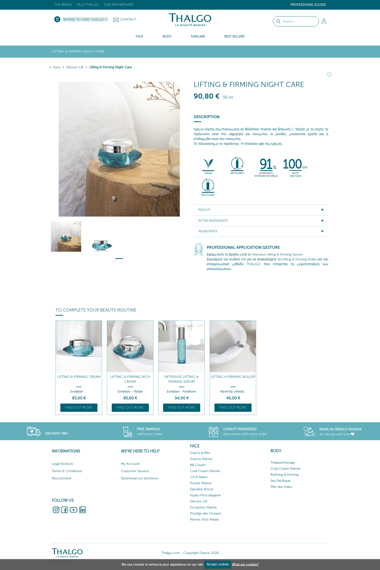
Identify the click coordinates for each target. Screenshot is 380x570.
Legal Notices (62, 464)
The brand (63, 5)
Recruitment (61, 478)
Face (56, 67)
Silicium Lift (75, 67)
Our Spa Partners (119, 5)
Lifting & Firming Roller (233, 377)
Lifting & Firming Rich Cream (130, 379)
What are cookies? (245, 564)
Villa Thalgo (88, 5)
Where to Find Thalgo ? (85, 19)
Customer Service (135, 471)
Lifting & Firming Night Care (110, 67)
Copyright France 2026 (201, 553)
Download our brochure (139, 478)
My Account (130, 464)
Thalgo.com (170, 553)
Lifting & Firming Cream (79, 377)
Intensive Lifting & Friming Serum (181, 379)
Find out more (78, 408)
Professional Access (308, 5)
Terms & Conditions (67, 471)
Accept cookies (218, 564)
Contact (128, 19)
